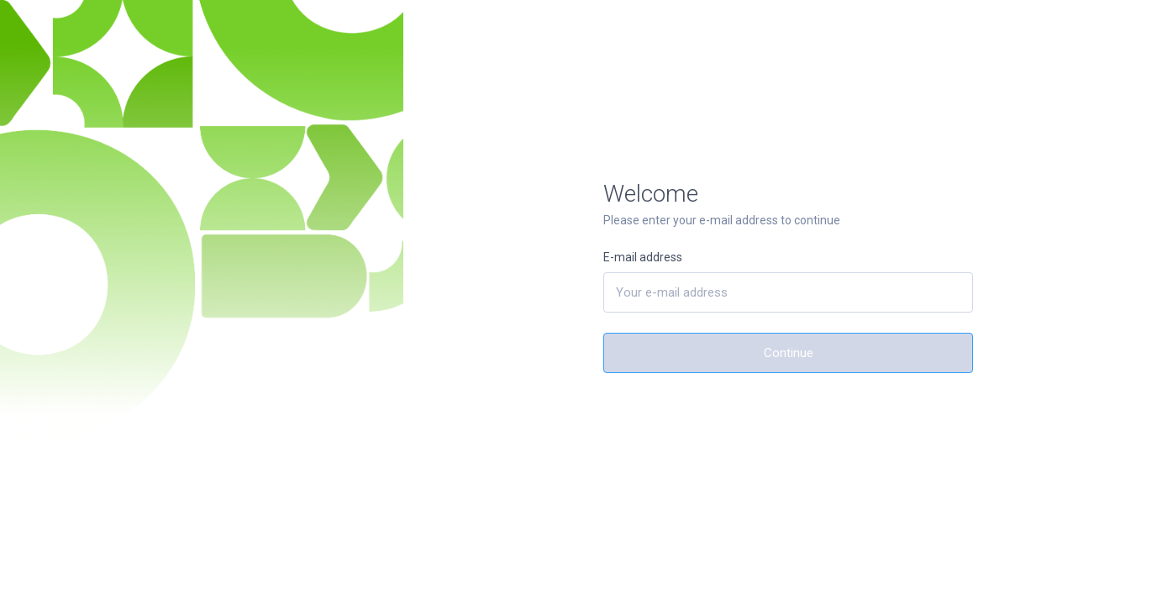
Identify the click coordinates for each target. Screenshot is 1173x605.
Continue (788, 352)
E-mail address (642, 257)
